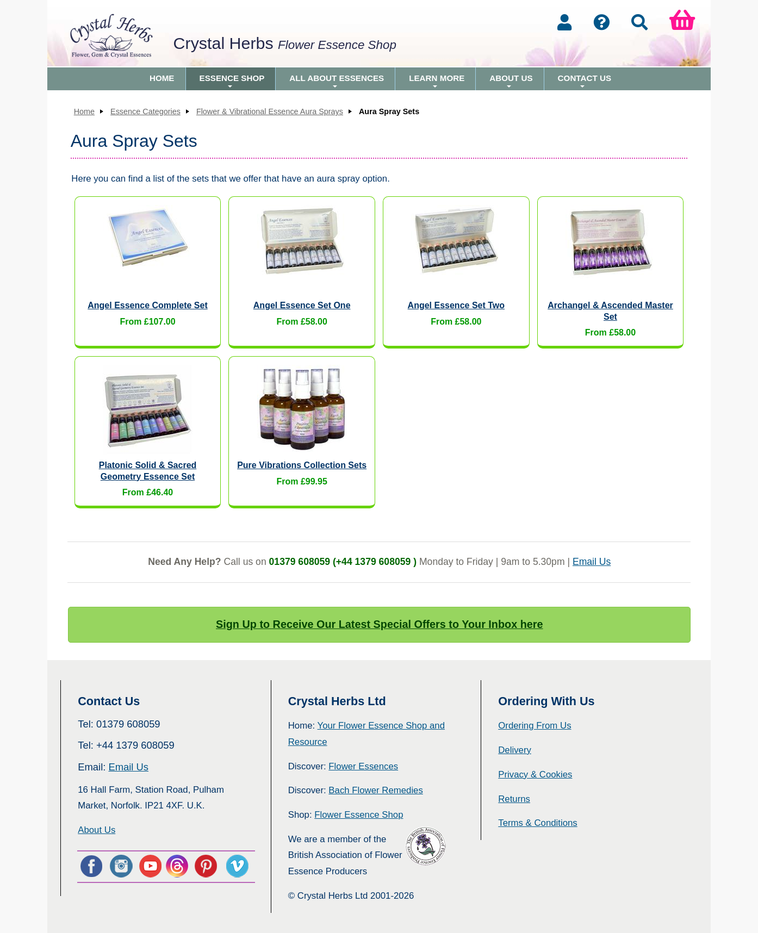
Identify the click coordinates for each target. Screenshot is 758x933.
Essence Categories (145, 111)
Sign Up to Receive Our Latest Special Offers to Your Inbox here (379, 624)
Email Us (592, 561)
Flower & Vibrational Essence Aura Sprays (269, 111)
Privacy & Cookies (535, 774)
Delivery (514, 750)
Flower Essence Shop (358, 815)
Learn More (436, 81)
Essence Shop (232, 81)
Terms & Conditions (537, 823)
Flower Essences (363, 766)
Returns (514, 799)
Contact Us (584, 81)
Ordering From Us (534, 725)
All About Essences (336, 81)
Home (162, 78)
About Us (510, 81)
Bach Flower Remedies (375, 790)
